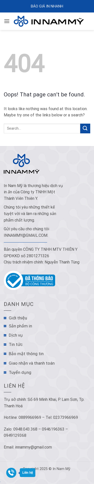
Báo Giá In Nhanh (47, 6)
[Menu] (7, 21)
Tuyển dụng (20, 372)
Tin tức (16, 344)
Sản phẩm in (20, 325)
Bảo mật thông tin (26, 353)
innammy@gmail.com (25, 235)
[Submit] (85, 128)
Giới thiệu (18, 317)
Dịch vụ (16, 335)
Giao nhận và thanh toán (32, 363)
